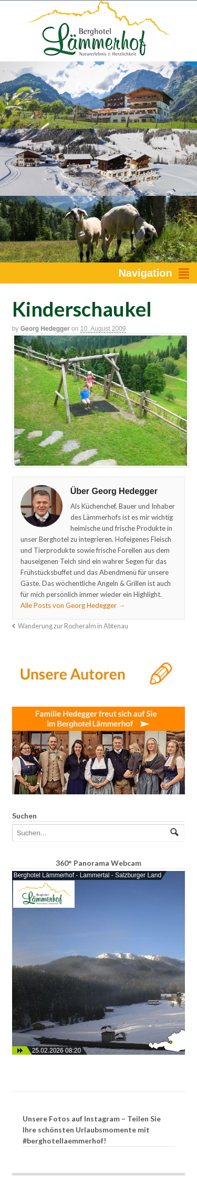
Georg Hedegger (45, 328)
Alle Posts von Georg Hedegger (72, 605)
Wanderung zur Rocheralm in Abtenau (73, 626)
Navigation (145, 273)
